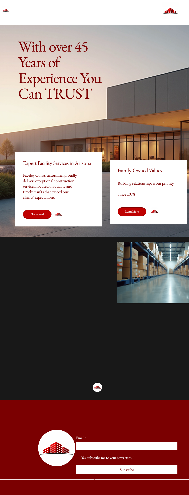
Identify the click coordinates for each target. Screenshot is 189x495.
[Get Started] (37, 214)
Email (81, 438)
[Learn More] (132, 211)
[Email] (125, 446)
